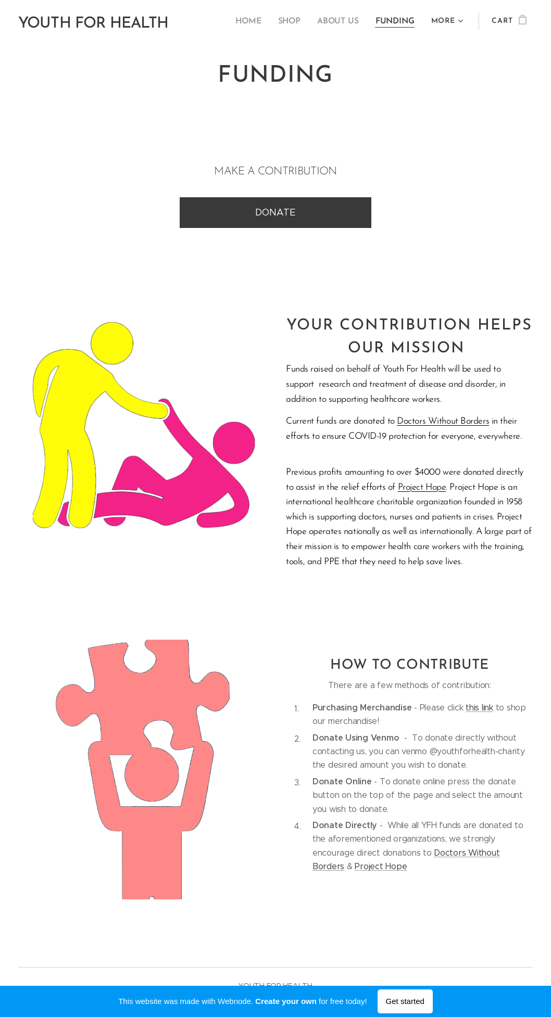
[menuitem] (255, 21)
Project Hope (422, 487)
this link (479, 708)
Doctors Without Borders (443, 421)
